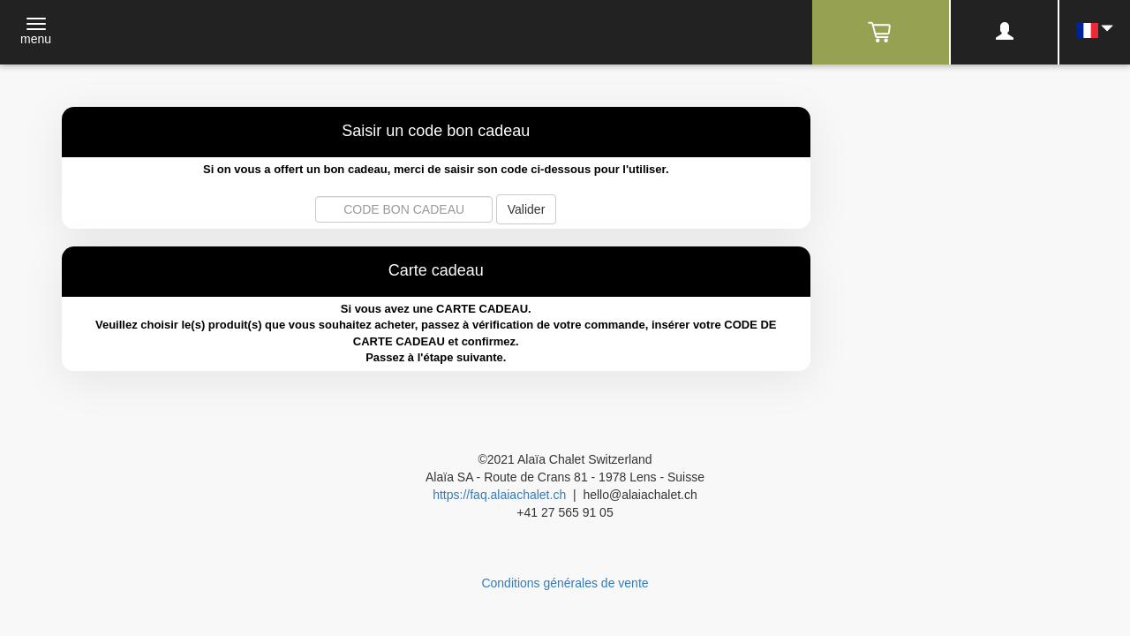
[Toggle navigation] (35, 32)
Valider (527, 209)
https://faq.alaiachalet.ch (499, 495)
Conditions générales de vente (564, 583)
